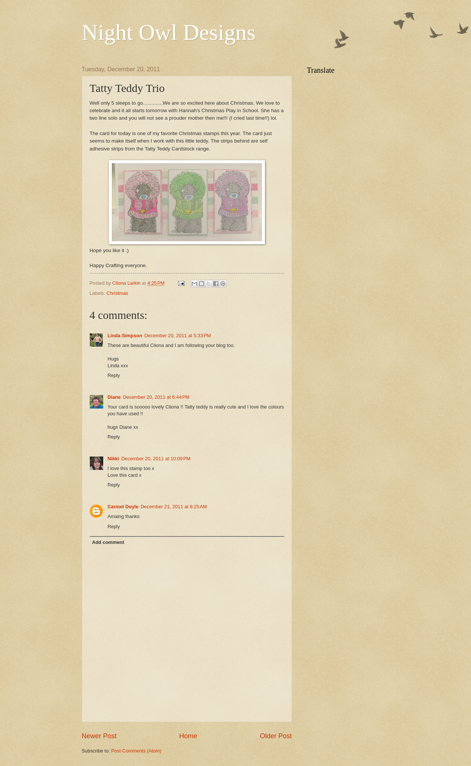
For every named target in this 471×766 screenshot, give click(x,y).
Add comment (108, 542)
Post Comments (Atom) (136, 751)
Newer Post (99, 736)
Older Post (276, 736)
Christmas (117, 293)
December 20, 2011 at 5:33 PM (177, 335)
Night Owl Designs (169, 32)
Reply (114, 375)
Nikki (113, 458)
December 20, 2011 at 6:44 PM (156, 397)
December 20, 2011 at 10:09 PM (155, 458)
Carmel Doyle (123, 506)
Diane (114, 397)
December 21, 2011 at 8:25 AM (174, 506)
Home (188, 736)
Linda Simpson (125, 335)
